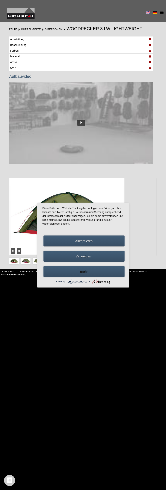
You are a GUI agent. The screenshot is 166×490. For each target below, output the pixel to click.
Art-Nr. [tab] (14, 62)
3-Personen (53, 29)
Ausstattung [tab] (17, 39)
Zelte (13, 29)
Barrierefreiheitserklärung (13, 274)
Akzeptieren (84, 241)
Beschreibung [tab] (18, 44)
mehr (84, 271)
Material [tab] (15, 56)
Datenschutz (139, 271)
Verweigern (84, 256)
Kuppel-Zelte (31, 29)
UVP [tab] (13, 67)
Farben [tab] (14, 50)
